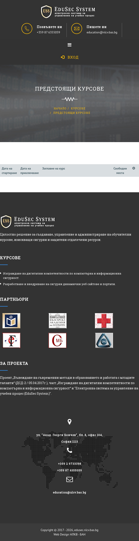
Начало (60, 108)
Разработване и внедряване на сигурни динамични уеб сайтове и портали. (59, 284)
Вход (69, 57)
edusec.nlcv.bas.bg (86, 530)
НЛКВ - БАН (77, 534)
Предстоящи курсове (71, 112)
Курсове (78, 108)
